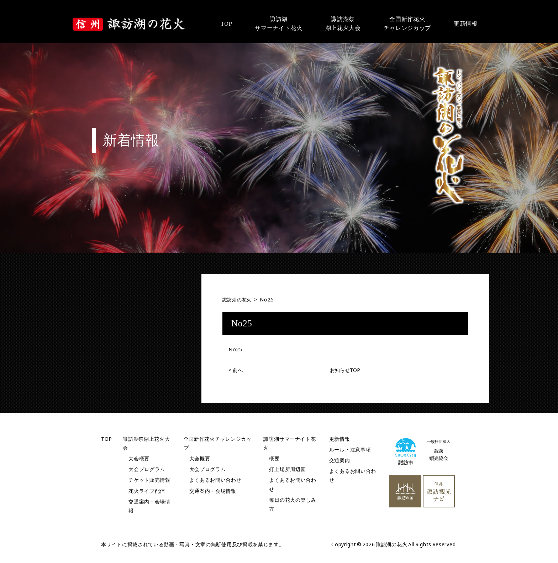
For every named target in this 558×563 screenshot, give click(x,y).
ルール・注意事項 (350, 449)
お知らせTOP (345, 369)
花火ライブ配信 (146, 490)
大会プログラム (146, 469)
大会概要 (138, 458)
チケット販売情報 (149, 479)
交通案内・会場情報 (212, 490)
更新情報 (339, 438)
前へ (235, 369)
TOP (106, 438)
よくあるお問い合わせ (215, 479)
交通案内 (339, 459)
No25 (235, 349)
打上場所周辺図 (287, 469)
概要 (274, 458)
